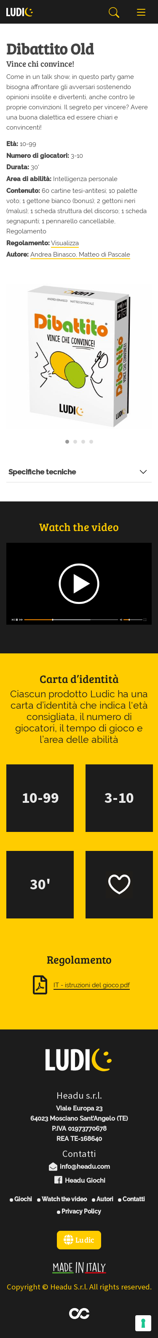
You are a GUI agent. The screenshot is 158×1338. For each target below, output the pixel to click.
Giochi (21, 1199)
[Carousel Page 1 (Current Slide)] (67, 442)
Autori (102, 1199)
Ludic (79, 1240)
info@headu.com (79, 1166)
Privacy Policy (79, 1211)
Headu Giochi (79, 1180)
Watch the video (62, 1199)
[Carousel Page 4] (91, 442)
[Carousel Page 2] (75, 442)
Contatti (131, 1199)
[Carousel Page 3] (83, 442)
